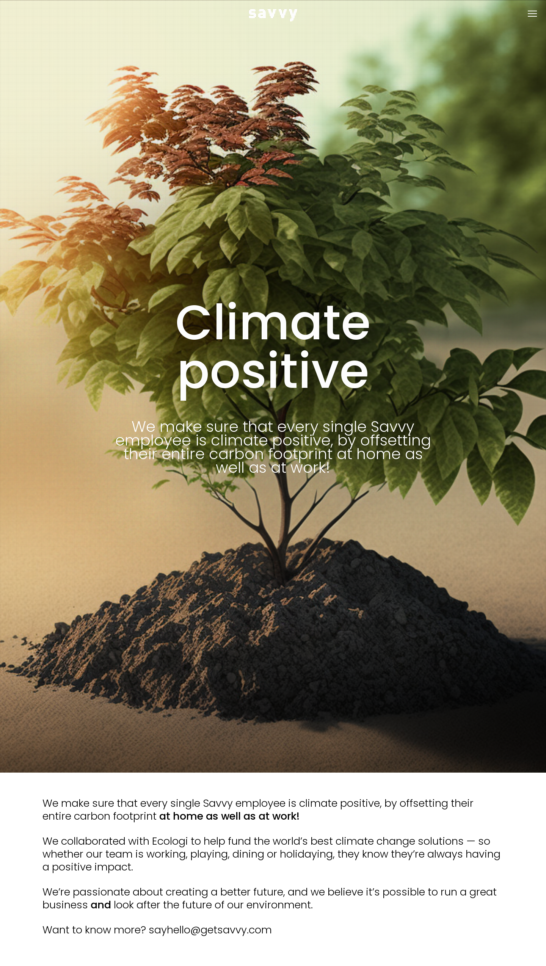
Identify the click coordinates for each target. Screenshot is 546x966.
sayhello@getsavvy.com (210, 929)
